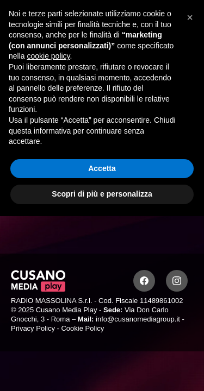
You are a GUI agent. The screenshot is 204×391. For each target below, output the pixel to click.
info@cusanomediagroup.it (138, 319)
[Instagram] (177, 281)
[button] (190, 17)
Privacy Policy (33, 328)
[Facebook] (144, 281)
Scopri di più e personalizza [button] (102, 194)
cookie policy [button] (48, 56)
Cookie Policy (82, 328)
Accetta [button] (102, 168)
